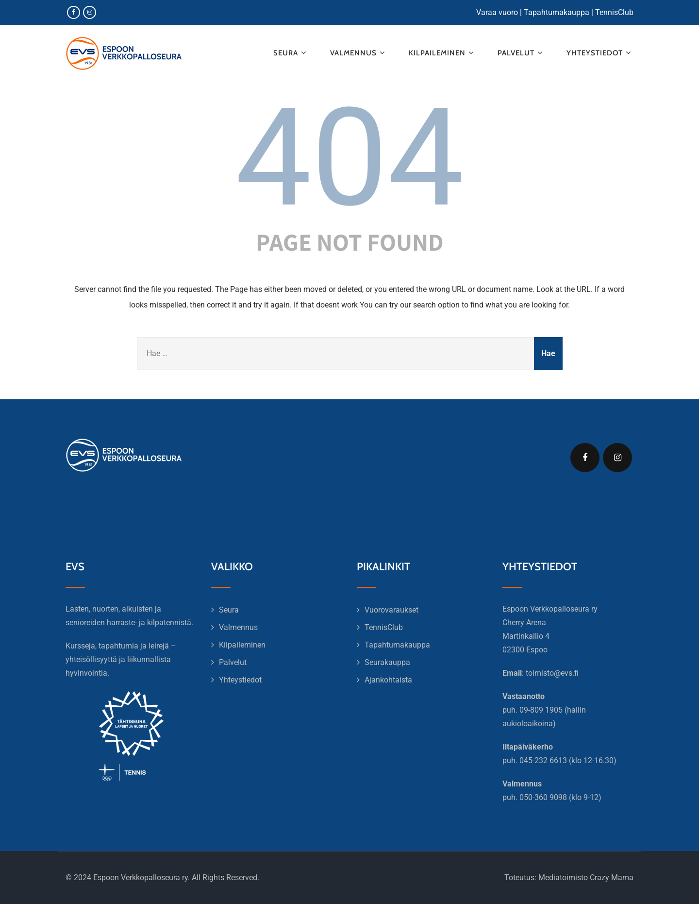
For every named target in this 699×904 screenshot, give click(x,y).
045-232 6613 (543, 760)
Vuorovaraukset (391, 609)
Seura (291, 52)
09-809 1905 (541, 710)
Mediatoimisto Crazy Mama (585, 877)
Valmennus (358, 52)
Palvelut (521, 52)
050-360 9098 (543, 797)
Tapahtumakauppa (556, 12)
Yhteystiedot (599, 52)
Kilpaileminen (442, 52)
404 (349, 158)
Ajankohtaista (388, 679)
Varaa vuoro (497, 12)
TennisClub (614, 12)
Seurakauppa (387, 662)
